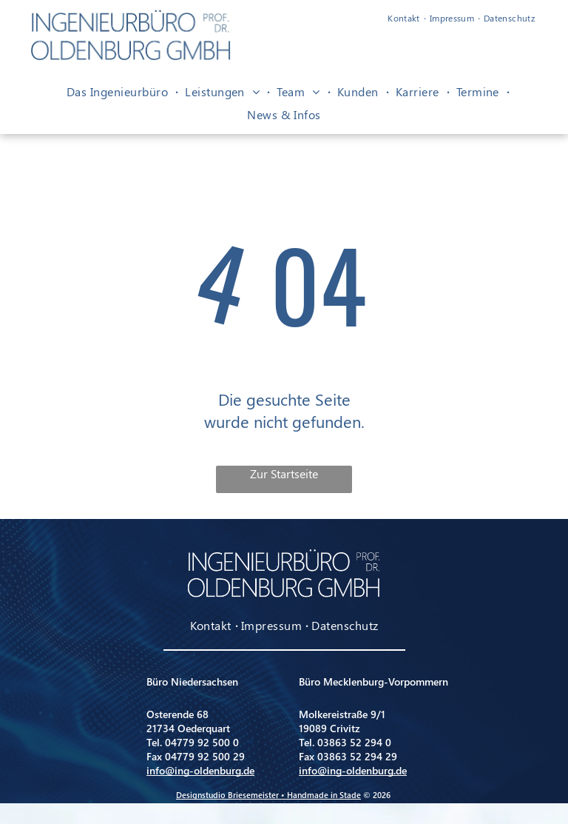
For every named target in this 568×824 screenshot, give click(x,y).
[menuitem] (405, 18)
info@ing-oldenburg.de (200, 770)
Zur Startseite (284, 473)
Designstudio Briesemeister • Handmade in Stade (268, 795)
